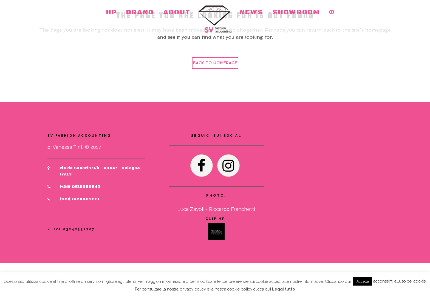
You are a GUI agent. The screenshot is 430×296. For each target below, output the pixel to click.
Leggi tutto (283, 289)
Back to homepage (215, 63)
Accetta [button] (363, 281)
